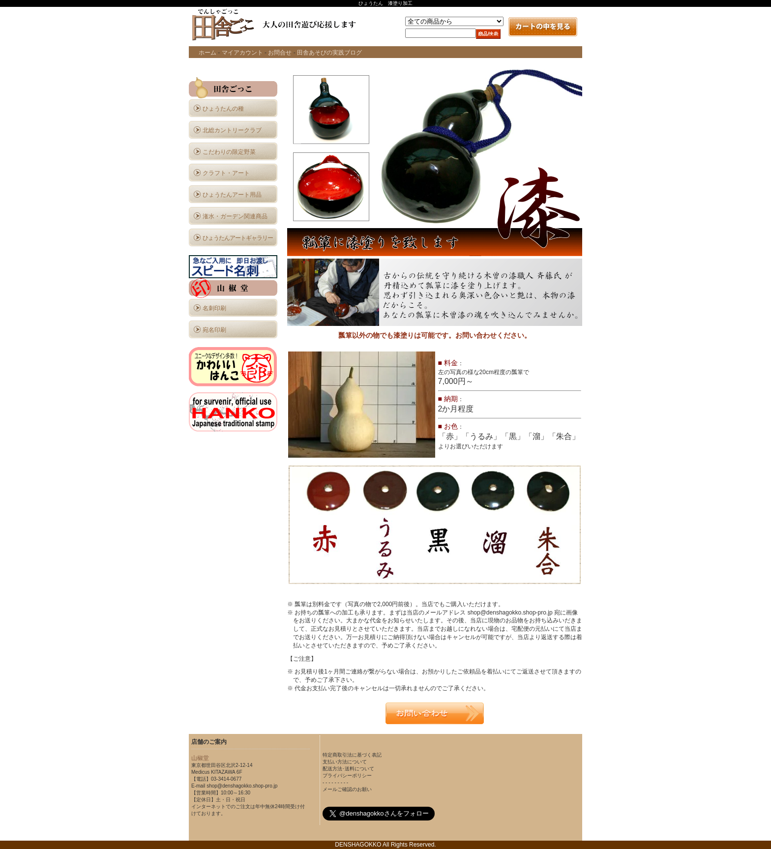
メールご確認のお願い (347, 789)
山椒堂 (200, 758)
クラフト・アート (226, 173)
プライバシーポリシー (347, 775)
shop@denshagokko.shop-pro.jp (242, 786)
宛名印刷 (214, 329)
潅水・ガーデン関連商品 (235, 216)
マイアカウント (242, 52)
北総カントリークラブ (232, 130)
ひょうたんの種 (223, 108)
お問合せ (280, 52)
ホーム (207, 52)
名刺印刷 (214, 308)
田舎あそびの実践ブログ (329, 52)
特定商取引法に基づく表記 (352, 755)
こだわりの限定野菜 (229, 151)
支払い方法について (345, 761)
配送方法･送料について (348, 768)
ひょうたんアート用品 (232, 194)
